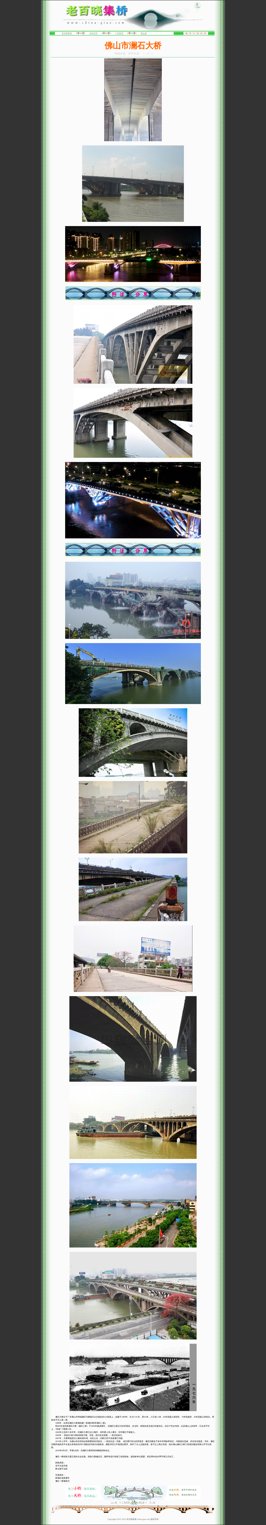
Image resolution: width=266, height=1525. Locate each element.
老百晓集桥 (67, 33)
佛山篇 (144, 33)
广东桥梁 (119, 33)
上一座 (114, 1502)
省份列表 (93, 33)
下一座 (152, 1502)
